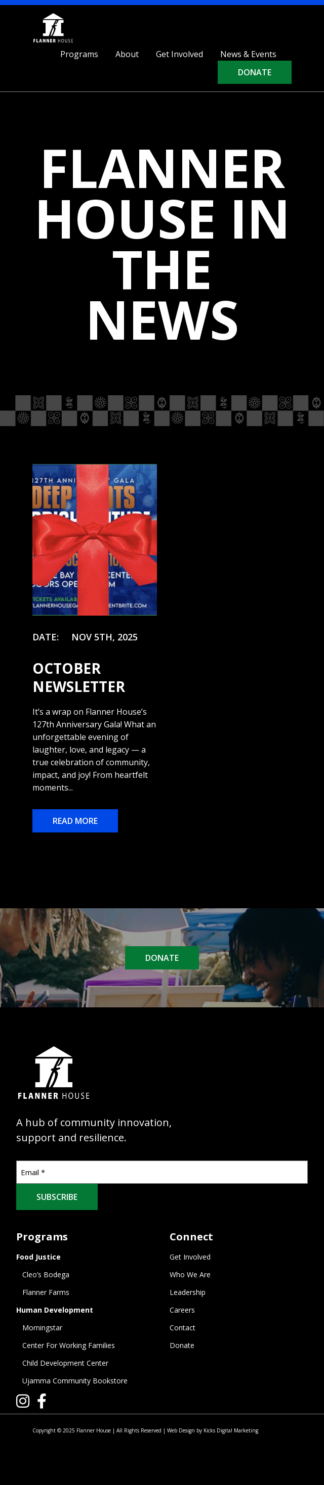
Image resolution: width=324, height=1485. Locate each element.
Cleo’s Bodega (45, 1274)
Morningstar (42, 1327)
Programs (79, 54)
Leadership (188, 1292)
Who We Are (190, 1274)
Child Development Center (65, 1363)
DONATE (162, 957)
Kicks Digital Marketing (231, 1430)
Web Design (181, 1430)
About (127, 54)
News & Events (248, 54)
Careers (182, 1310)
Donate (254, 72)
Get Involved (179, 54)
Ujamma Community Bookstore (75, 1380)
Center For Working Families (68, 1345)
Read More (75, 820)
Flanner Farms (45, 1292)
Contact (182, 1327)
